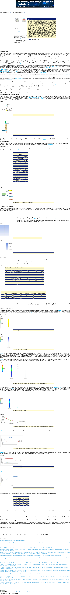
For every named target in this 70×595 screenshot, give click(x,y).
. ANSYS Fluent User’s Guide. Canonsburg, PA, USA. (12, 540)
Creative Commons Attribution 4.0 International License (26, 591)
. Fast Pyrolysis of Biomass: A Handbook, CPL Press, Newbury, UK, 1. (20, 573)
